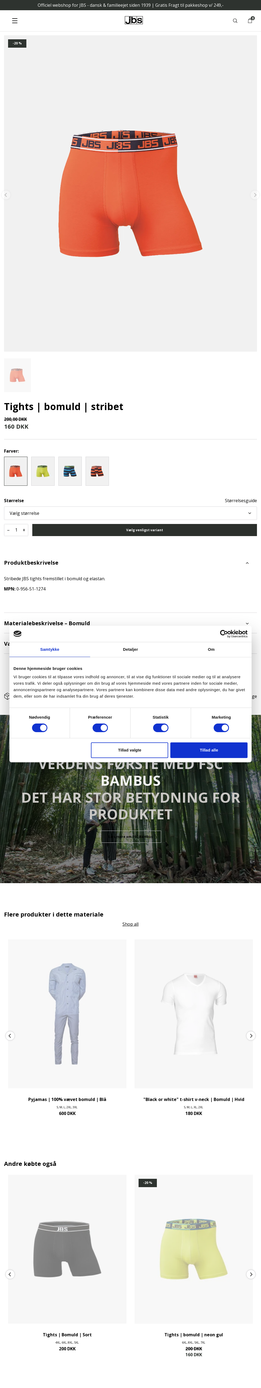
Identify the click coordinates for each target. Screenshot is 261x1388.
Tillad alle (209, 750)
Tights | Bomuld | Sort (67, 1335)
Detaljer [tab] (130, 649)
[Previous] (10, 1036)
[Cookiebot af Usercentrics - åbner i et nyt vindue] (224, 634)
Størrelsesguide (241, 501)
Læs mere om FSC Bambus (130, 836)
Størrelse (14, 501)
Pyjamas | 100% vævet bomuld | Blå (67, 1099)
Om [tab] (211, 649)
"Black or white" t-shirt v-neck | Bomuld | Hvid (193, 1099)
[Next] (251, 1036)
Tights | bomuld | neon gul (193, 1335)
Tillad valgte (129, 750)
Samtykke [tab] (49, 649)
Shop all (130, 924)
